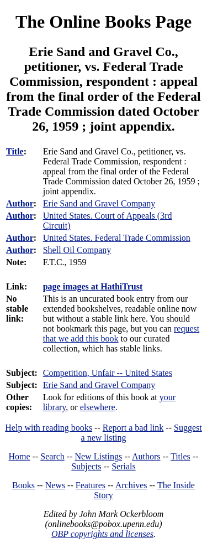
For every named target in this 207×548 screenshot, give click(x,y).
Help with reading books (48, 427)
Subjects (86, 466)
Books (23, 485)
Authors (146, 456)
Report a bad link (133, 427)
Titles (180, 456)
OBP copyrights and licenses (102, 534)
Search (52, 456)
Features (90, 485)
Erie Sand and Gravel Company (99, 385)
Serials (124, 466)
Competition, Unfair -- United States (107, 373)
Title (15, 151)
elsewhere (97, 407)
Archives (131, 485)
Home (19, 456)
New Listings (98, 456)
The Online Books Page (103, 22)
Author (20, 203)
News (55, 485)
